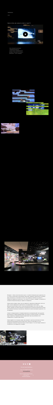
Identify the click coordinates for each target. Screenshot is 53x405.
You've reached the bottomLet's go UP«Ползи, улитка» (26, 375)
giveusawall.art (26, 371)
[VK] (25, 364)
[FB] (27, 364)
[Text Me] (23, 364)
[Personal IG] (30, 364)
